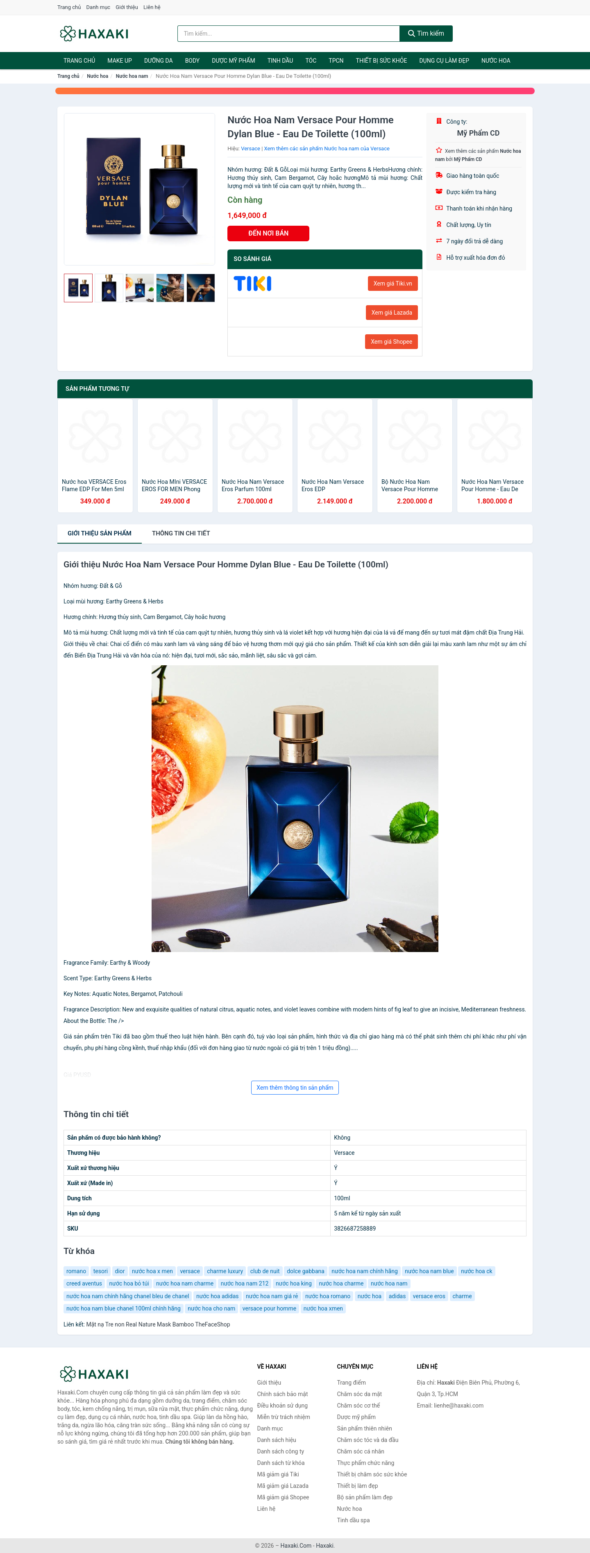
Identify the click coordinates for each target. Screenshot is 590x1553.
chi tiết (181, 533)
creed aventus (84, 1283)
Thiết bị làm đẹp (357, 1486)
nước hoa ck (476, 1271)
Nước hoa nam (132, 76)
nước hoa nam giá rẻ (272, 1296)
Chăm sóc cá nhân (360, 1451)
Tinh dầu (280, 60)
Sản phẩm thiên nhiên (364, 1428)
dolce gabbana (305, 1271)
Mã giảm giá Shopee (283, 1497)
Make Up (119, 60)
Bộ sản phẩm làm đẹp (365, 1497)
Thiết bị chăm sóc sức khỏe (372, 1474)
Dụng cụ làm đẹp (444, 60)
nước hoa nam (389, 1283)
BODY (192, 60)
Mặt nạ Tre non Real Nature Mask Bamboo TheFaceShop (158, 1324)
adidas (397, 1296)
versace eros (429, 1296)
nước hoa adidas (217, 1296)
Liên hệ (152, 7)
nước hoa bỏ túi (129, 1283)
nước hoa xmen (323, 1308)
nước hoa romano (327, 1296)
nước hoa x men (152, 1271)
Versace (250, 148)
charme (462, 1296)
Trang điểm (351, 1382)
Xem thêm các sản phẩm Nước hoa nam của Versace (327, 148)
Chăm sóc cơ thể (358, 1405)
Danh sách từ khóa (281, 1463)
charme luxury (225, 1271)
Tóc (310, 60)
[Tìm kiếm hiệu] (288, 33)
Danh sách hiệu (276, 1440)
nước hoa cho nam (211, 1308)
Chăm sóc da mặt (359, 1394)
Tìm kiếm (426, 33)
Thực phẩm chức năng (366, 1463)
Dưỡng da (158, 60)
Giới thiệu (127, 7)
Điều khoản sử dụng (282, 1405)
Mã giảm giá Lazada (283, 1486)
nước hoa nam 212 (245, 1283)
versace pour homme (269, 1308)
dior (120, 1271)
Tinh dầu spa (353, 1520)
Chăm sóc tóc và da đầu (368, 1440)
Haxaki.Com (296, 1545)
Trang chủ (69, 7)
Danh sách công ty (280, 1451)
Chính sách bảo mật (282, 1394)
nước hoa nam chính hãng (364, 1271)
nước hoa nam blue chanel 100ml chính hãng (123, 1308)
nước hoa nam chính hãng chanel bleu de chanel (127, 1296)
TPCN (336, 60)
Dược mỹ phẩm (233, 60)
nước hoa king (294, 1283)
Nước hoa (496, 60)
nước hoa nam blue (429, 1271)
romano (76, 1271)
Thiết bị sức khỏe (381, 60)
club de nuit (265, 1271)
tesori (100, 1271)
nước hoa (370, 1296)
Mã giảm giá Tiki (278, 1474)
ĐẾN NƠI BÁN (268, 233)
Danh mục (98, 7)
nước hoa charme (341, 1283)
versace (190, 1271)
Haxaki (325, 1545)
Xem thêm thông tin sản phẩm (294, 1087)
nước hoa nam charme (184, 1283)
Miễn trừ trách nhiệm (283, 1417)
